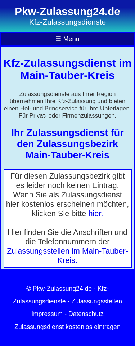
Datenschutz (86, 313)
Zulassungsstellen (96, 301)
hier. (95, 213)
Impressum (47, 313)
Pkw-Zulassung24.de (62, 288)
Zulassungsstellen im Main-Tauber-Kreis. (67, 255)
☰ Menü (67, 39)
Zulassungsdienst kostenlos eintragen (67, 326)
